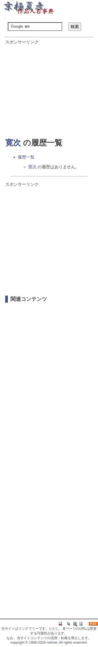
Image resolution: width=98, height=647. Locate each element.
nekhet (52, 642)
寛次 (13, 142)
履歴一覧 (26, 157)
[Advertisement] (49, 88)
